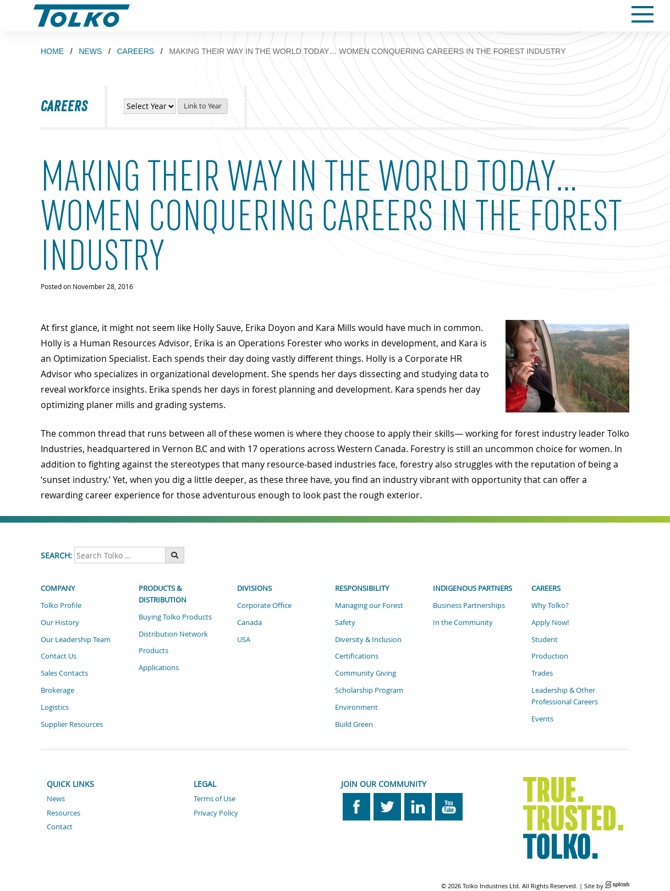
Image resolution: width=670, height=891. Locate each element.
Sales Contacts (64, 673)
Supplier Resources (72, 724)
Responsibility (362, 588)
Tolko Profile (61, 605)
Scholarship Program (369, 690)
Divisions (254, 588)
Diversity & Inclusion (368, 639)
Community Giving (365, 673)
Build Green (354, 724)
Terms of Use (214, 798)
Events (542, 719)
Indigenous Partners (472, 588)
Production (549, 656)
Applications (159, 667)
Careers (546, 588)
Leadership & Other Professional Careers (564, 696)
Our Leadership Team (76, 639)
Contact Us (58, 656)
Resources (63, 813)
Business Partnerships (469, 605)
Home (52, 51)
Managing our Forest (369, 605)
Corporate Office (264, 605)
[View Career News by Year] (150, 106)
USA (243, 639)
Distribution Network (173, 634)
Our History (60, 622)
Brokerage (57, 690)
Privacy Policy (216, 813)
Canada (249, 622)
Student (544, 639)
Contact (60, 827)
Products (153, 650)
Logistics (55, 707)
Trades (542, 673)
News (56, 798)
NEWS (90, 51)
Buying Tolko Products (175, 617)
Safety (345, 622)
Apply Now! (550, 622)
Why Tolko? (550, 605)
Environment (356, 707)
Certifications (356, 656)
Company (58, 588)
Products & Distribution (162, 594)
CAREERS (135, 51)
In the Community (463, 622)
